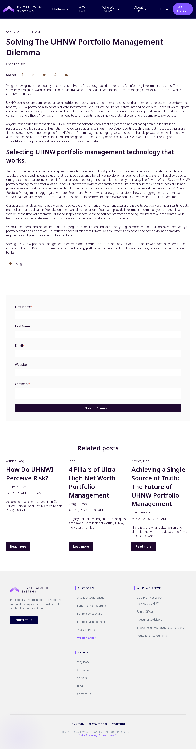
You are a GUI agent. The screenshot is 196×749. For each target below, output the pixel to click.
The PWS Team (16, 487)
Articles (11, 461)
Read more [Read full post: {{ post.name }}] (18, 546)
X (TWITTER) (98, 724)
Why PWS (82, 9)
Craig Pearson (16, 64)
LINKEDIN (77, 724)
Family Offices (145, 611)
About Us (141, 9)
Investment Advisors (149, 619)
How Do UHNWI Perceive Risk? (29, 473)
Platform (61, 9)
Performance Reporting (91, 605)
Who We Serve (111, 9)
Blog (19, 264)
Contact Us (23, 620)
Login (164, 9)
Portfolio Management (91, 621)
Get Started (183, 9)
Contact (140, 244)
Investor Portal (86, 629)
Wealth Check (86, 638)
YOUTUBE (119, 724)
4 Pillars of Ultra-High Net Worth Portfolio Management (93, 482)
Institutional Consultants (151, 635)
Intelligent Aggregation (91, 597)
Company (83, 670)
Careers (82, 678)
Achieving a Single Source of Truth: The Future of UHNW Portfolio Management (158, 486)
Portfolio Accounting (89, 613)
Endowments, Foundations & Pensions (160, 627)
